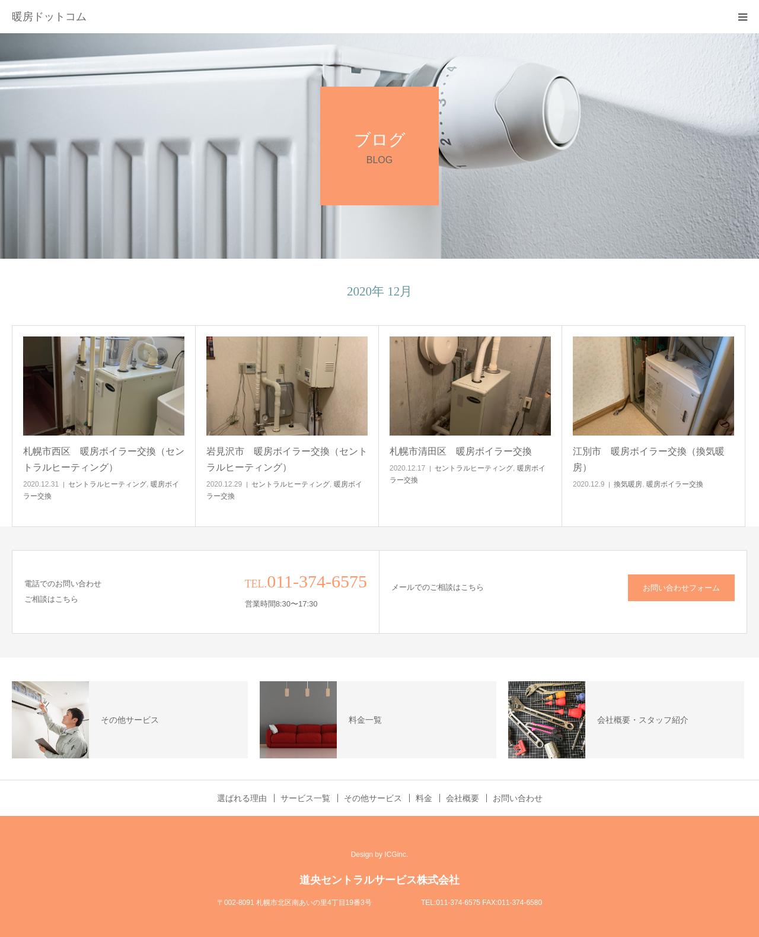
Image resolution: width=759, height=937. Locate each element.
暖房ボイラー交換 (674, 484)
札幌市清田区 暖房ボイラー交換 (461, 451)
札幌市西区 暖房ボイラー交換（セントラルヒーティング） (103, 459)
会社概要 (462, 798)
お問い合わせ (518, 798)
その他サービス (373, 798)
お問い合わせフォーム (681, 587)
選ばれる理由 (242, 798)
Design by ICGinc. (380, 854)
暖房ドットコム (49, 17)
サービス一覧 (305, 798)
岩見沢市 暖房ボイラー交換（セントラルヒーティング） (287, 459)
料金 (424, 798)
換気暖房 (628, 484)
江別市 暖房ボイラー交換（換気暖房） (649, 459)
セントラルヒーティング (107, 484)
